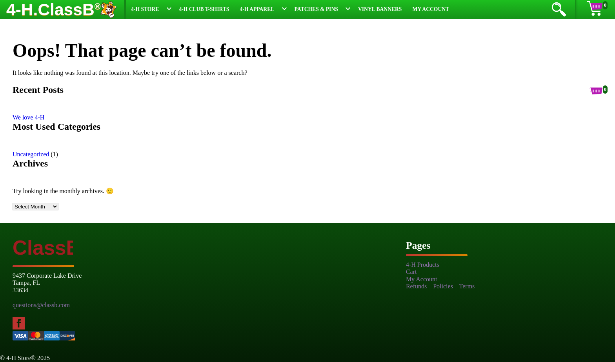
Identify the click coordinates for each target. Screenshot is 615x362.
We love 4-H (28, 117)
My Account (431, 9)
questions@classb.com (41, 305)
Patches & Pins (316, 9)
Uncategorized (31, 154)
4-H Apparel (257, 9)
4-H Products (422, 264)
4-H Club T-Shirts (204, 9)
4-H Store (145, 9)
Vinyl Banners (380, 9)
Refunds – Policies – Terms (440, 286)
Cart (411, 271)
